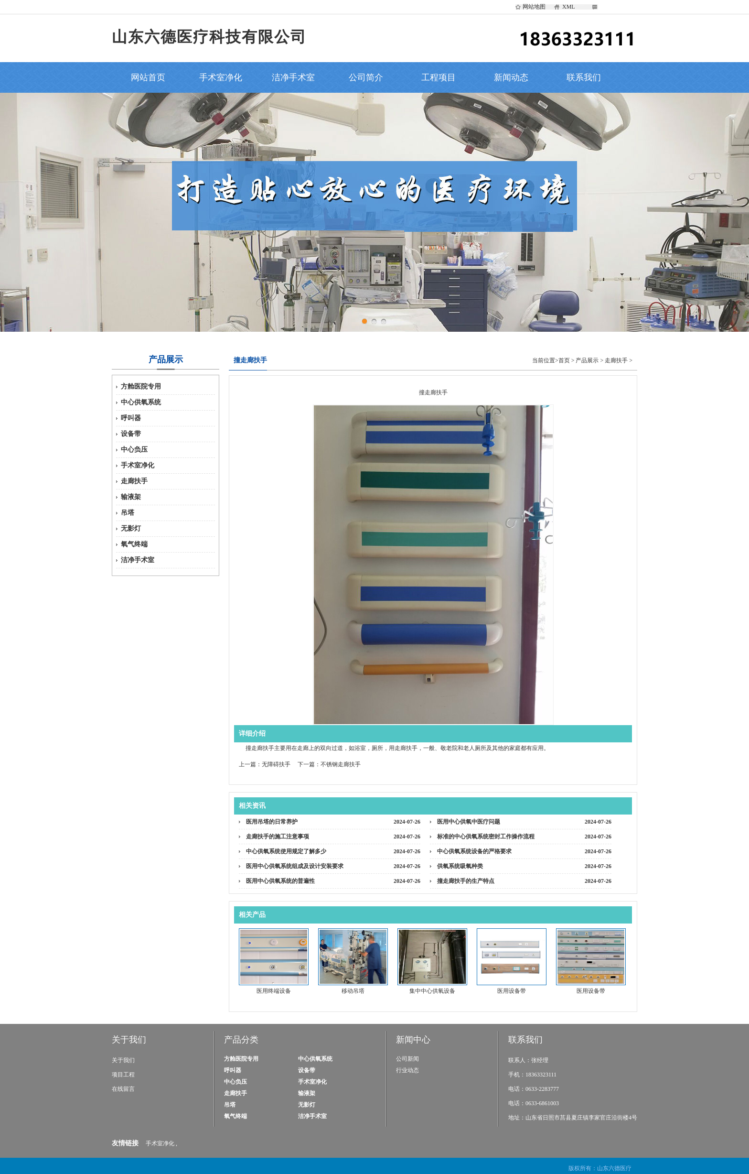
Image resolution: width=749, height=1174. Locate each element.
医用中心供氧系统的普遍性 (280, 881)
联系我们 (584, 77)
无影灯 (131, 528)
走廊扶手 (134, 481)
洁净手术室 (293, 77)
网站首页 (148, 77)
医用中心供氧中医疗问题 (468, 821)
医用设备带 (511, 991)
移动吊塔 (353, 991)
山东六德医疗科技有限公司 (209, 36)
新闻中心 (413, 1039)
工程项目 (438, 77)
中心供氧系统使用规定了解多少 (286, 851)
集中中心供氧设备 (432, 991)
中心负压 (134, 449)
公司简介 (366, 77)
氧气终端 (134, 544)
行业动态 (407, 1070)
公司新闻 (407, 1058)
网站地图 (534, 6)
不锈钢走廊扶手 (341, 764)
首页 (564, 360)
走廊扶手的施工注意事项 (277, 836)
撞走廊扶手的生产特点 (465, 881)
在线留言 (123, 1089)
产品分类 (241, 1039)
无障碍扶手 (276, 764)
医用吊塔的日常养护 (272, 821)
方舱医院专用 (141, 386)
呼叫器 (131, 418)
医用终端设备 (274, 991)
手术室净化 (220, 77)
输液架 (131, 496)
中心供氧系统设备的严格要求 (474, 851)
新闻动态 (511, 77)
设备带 (131, 433)
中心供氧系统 (141, 402)
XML (568, 6)
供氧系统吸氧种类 (460, 866)
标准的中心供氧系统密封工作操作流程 (486, 836)
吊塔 (127, 512)
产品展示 (587, 360)
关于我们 (129, 1039)
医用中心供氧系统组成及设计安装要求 (294, 866)
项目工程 (123, 1074)
